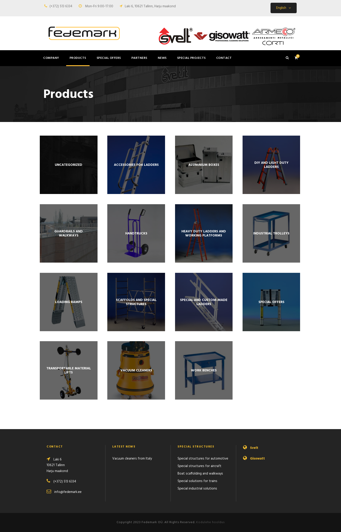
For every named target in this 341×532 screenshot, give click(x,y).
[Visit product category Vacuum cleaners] (136, 370)
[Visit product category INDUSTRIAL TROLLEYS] (271, 233)
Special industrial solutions (197, 488)
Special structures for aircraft (199, 466)
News (162, 58)
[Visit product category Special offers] (271, 302)
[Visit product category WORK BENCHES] (204, 370)
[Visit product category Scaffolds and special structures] (136, 302)
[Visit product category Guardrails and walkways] (69, 233)
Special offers (109, 58)
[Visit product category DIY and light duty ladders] (271, 165)
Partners (139, 58)
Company (51, 58)
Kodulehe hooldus (210, 522)
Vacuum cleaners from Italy (132, 458)
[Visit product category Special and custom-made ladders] (204, 302)
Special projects (191, 58)
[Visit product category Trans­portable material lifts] (69, 370)
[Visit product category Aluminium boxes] (204, 165)
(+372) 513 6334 (61, 6)
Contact (224, 58)
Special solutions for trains (197, 481)
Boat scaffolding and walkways (200, 473)
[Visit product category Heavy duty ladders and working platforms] (204, 233)
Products (78, 58)
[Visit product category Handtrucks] (136, 233)
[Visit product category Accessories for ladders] (136, 165)
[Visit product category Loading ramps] (69, 302)
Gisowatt (257, 458)
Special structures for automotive (203, 458)
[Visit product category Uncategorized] (69, 165)
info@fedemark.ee (68, 492)
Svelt (254, 448)
